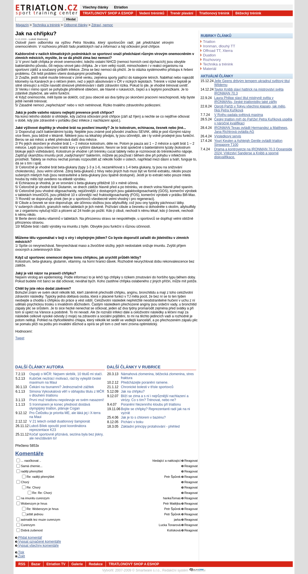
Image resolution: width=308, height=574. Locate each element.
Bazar (36, 564)
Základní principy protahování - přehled (150, 426)
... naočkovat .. (31, 460)
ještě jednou (35, 514)
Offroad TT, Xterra (218, 51)
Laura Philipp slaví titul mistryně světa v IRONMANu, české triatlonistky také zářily (245, 100)
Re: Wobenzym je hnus (43, 509)
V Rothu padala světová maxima (238, 115)
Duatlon (209, 55)
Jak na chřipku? (133, 391)
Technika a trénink (46, 25)
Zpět (20, 556)
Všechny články (95, 7)
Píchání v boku (132, 422)
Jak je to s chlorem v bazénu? (143, 417)
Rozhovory (212, 60)
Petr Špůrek (172, 476)
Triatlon (209, 41)
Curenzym (28, 525)
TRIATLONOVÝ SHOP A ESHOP (108, 13)
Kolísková (174, 530)
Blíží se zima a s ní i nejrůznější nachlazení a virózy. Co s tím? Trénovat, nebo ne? (154, 398)
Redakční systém (184, 570)
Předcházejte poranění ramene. (144, 382)
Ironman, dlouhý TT (219, 46)
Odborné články (76, 25)
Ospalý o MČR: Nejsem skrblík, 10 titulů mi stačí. (66, 374)
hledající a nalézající (166, 460)
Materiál (209, 69)
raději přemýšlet (32, 471)
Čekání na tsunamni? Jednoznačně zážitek (61, 387)
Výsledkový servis (227, 136)
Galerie (77, 564)
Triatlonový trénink (214, 13)
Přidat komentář (28, 538)
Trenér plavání (181, 13)
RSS (21, 564)
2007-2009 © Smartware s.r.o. (137, 570)
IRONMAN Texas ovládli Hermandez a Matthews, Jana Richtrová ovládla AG (251, 130)
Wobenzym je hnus (34, 503)
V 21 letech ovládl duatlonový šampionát (59, 421)
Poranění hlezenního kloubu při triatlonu (151, 404)
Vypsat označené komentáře (38, 542)
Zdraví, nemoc (102, 25)
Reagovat (190, 460)
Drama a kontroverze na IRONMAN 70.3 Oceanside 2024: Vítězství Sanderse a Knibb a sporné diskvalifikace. (253, 153)
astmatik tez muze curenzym (40, 519)
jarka (177, 519)
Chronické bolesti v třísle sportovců (147, 387)
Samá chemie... (31, 466)
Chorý (25, 482)
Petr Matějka (172, 503)
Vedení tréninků (151, 13)
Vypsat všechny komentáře (37, 545)
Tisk (19, 552)
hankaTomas (171, 498)
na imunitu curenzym (35, 498)
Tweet (19, 338)
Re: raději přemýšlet (40, 476)
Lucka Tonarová (169, 525)
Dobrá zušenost (32, 530)
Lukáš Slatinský (38, 39)
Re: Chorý (34, 487)
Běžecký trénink (248, 13)
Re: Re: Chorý (42, 492)
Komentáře (29, 453)
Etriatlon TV (55, 564)
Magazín (22, 25)
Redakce (95, 564)
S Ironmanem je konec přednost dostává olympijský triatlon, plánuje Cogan (59, 406)
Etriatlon (121, 7)
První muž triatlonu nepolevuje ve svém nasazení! (66, 400)
